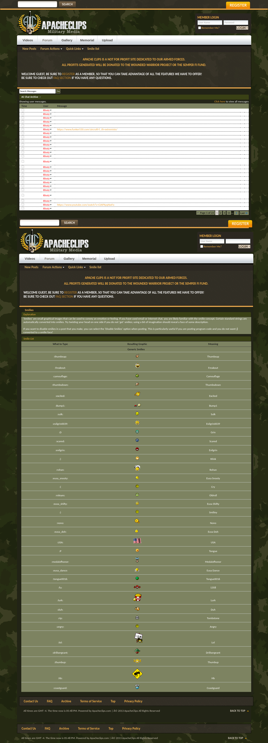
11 (228, 212)
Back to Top (237, 710)
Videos (28, 40)
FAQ (49, 701)
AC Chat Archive (30, 96)
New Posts (29, 49)
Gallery (67, 40)
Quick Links (73, 49)
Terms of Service (91, 701)
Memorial (87, 40)
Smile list (93, 49)
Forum (47, 40)
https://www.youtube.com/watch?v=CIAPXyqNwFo (85, 204)
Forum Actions (50, 49)
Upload (107, 40)
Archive (66, 701)
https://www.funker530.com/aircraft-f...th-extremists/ (87, 129)
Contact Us (31, 701)
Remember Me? (209, 27)
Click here (219, 101)
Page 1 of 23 (207, 212)
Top (113, 701)
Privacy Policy (133, 701)
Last (244, 213)
